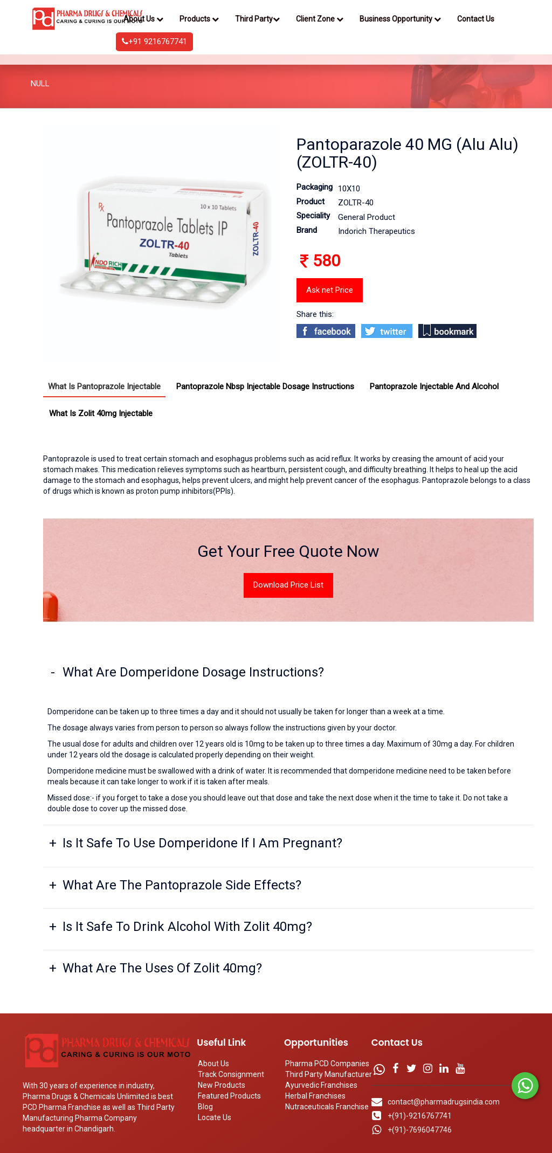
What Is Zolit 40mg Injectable (101, 413)
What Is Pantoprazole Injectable (104, 386)
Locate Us (214, 1117)
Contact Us (475, 19)
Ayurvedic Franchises (321, 1085)
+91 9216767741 (154, 41)
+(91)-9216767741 (420, 1115)
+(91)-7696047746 (420, 1130)
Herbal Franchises (315, 1096)
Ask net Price (329, 290)
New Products (221, 1085)
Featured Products (229, 1096)
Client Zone (319, 19)
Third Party (257, 19)
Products (199, 19)
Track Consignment (231, 1074)
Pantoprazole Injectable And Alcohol (434, 386)
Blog (205, 1106)
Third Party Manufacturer (328, 1074)
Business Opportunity (400, 19)
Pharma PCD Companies (327, 1063)
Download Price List (288, 585)
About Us (143, 19)
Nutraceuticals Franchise (327, 1106)
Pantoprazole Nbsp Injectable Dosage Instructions (265, 386)
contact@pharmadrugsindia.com (444, 1101)
